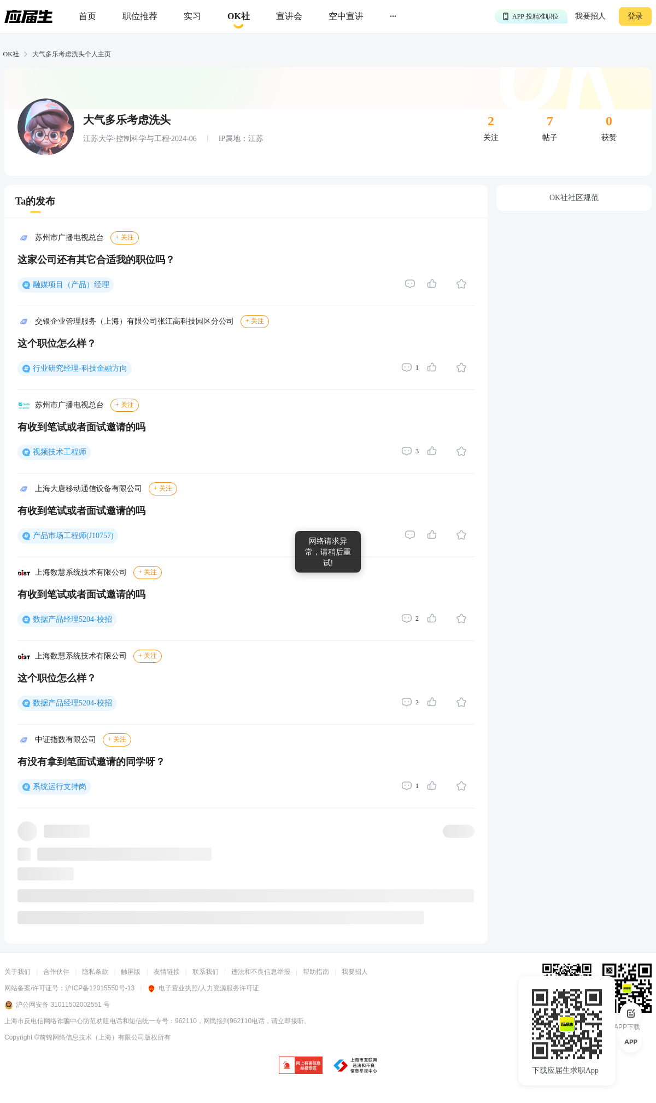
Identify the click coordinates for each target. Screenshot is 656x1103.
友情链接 (167, 972)
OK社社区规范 (574, 198)
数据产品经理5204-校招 (72, 619)
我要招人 (590, 16)
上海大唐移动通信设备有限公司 (88, 489)
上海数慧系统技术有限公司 (81, 572)
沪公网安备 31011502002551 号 (57, 1005)
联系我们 (205, 972)
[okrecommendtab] (238, 16)
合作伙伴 (56, 972)
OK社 (11, 54)
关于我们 (17, 972)
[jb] (300, 1066)
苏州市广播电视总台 (69, 238)
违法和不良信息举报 (260, 972)
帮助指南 (316, 972)
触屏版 (130, 972)
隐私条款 (95, 972)
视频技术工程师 (59, 452)
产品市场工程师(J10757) (73, 536)
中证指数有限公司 (65, 740)
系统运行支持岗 (59, 787)
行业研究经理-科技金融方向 (80, 368)
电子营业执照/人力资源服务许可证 (203, 988)
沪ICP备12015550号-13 (99, 988)
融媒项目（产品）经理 (71, 285)
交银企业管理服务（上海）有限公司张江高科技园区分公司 (134, 321)
